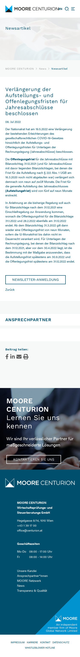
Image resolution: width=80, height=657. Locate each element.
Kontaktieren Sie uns (33, 459)
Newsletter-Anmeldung (35, 280)
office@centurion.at (29, 530)
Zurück (10, 289)
